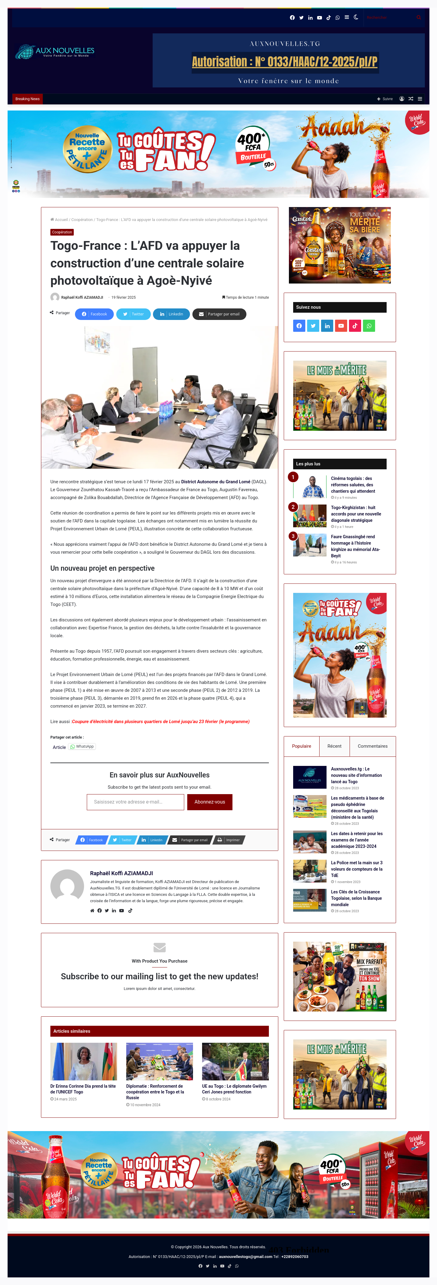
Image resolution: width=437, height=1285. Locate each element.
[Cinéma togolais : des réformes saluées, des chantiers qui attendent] (310, 486)
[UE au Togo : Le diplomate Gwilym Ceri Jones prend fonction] (235, 1061)
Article (59, 747)
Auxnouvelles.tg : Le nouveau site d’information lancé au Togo (356, 775)
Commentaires (373, 746)
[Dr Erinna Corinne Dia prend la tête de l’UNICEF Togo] (83, 1061)
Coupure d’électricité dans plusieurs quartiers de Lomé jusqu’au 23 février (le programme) (160, 721)
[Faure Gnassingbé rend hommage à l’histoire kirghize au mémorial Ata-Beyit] (310, 545)
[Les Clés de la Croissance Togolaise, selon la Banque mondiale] (310, 900)
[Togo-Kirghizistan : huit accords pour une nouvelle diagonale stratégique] (310, 516)
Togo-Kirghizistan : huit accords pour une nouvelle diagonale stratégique (356, 514)
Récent (334, 746)
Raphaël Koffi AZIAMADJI (82, 297)
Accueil (59, 219)
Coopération (82, 219)
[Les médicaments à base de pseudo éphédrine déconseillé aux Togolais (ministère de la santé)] (310, 806)
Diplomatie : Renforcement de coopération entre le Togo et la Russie (155, 1092)
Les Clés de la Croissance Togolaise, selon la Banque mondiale (356, 898)
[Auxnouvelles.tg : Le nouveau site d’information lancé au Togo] (310, 777)
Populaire (301, 746)
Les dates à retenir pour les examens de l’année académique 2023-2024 (357, 840)
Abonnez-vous (210, 802)
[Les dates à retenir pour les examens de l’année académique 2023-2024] (310, 842)
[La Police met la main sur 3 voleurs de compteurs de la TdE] (310, 871)
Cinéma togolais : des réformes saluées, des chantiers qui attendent (353, 485)
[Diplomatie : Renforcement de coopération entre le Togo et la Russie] (159, 1061)
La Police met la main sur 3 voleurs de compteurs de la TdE (357, 869)
